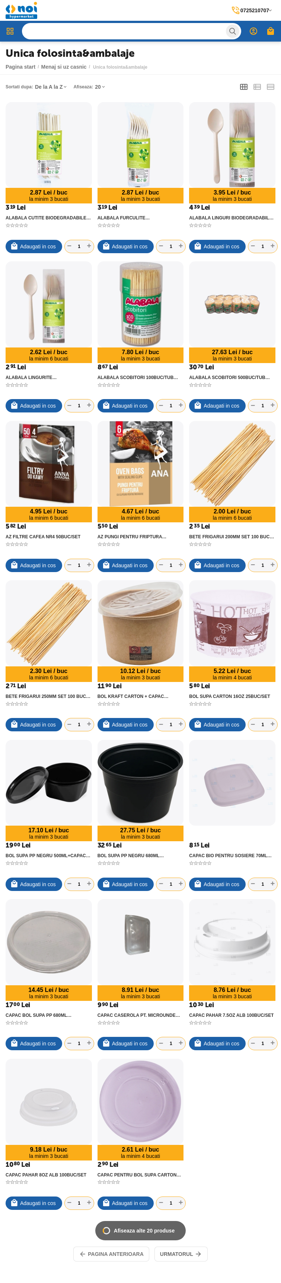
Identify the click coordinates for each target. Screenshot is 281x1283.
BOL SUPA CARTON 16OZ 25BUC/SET (229, 696)
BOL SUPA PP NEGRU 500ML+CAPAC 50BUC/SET (46, 855)
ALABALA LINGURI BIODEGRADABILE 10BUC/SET (230, 218)
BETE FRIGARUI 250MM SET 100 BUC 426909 (46, 696)
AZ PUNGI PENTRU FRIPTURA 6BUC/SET (130, 536)
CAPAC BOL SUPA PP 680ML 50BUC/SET (36, 1015)
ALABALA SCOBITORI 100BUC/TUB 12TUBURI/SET (136, 377)
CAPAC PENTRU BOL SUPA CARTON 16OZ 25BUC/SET (137, 1175)
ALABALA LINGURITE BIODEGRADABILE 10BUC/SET (39, 377)
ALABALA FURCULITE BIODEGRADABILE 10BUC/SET (131, 218)
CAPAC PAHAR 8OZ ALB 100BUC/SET (46, 1175)
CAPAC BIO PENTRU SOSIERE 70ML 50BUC (228, 855)
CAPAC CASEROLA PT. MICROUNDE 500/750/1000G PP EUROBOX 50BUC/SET (137, 1015)
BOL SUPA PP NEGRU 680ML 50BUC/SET (129, 855)
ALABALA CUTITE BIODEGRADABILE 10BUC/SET (46, 218)
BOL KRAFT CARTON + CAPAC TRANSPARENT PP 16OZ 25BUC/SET (137, 696)
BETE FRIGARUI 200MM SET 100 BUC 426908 (229, 536)
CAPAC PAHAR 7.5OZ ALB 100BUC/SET (231, 1015)
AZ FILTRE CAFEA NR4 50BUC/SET (43, 536)
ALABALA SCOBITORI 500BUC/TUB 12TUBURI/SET (227, 377)
